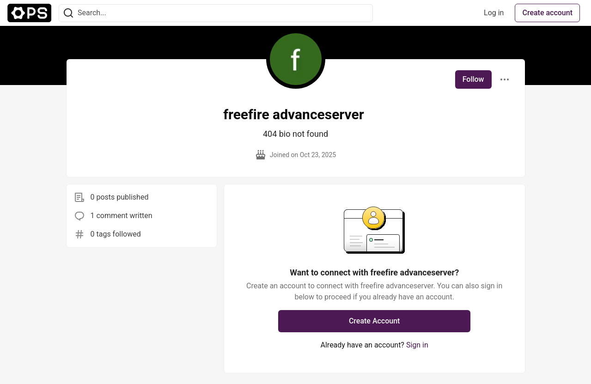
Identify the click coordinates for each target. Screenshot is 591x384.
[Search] (68, 13)
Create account (547, 12)
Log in (494, 12)
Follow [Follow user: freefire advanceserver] (473, 79)
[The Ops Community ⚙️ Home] (29, 13)
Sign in (417, 345)
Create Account (374, 321)
